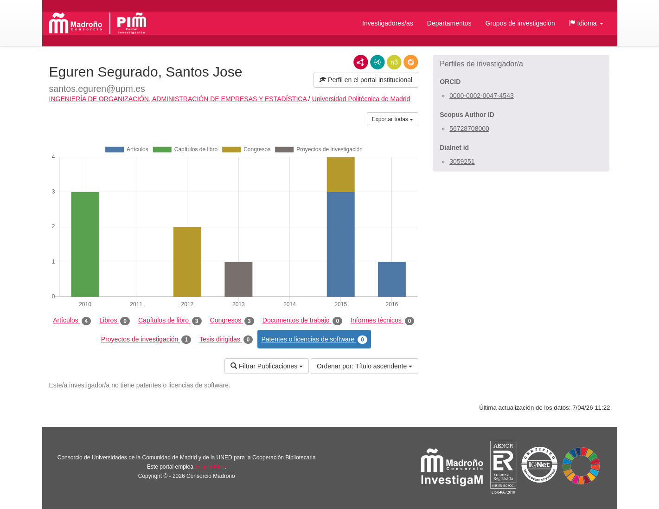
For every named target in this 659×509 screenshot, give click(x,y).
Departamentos (449, 23)
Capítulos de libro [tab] (170, 320)
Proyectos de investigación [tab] (146, 339)
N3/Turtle (394, 62)
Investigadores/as (387, 23)
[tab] (521, 64)
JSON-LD (377, 62)
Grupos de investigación (520, 23)
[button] (586, 23)
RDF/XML (360, 62)
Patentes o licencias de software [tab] (314, 339)
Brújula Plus (209, 467)
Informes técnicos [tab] (382, 320)
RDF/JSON (410, 62)
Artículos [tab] (72, 320)
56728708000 (469, 128)
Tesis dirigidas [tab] (226, 339)
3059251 (462, 161)
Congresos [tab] (232, 320)
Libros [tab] (114, 320)
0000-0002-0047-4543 (481, 95)
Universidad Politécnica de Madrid (361, 99)
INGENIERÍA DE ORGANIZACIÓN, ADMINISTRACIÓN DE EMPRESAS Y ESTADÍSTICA (178, 99)
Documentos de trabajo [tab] (302, 320)
